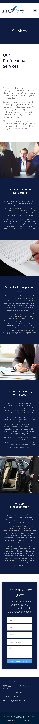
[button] (35, 11)
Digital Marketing (12, 720)
